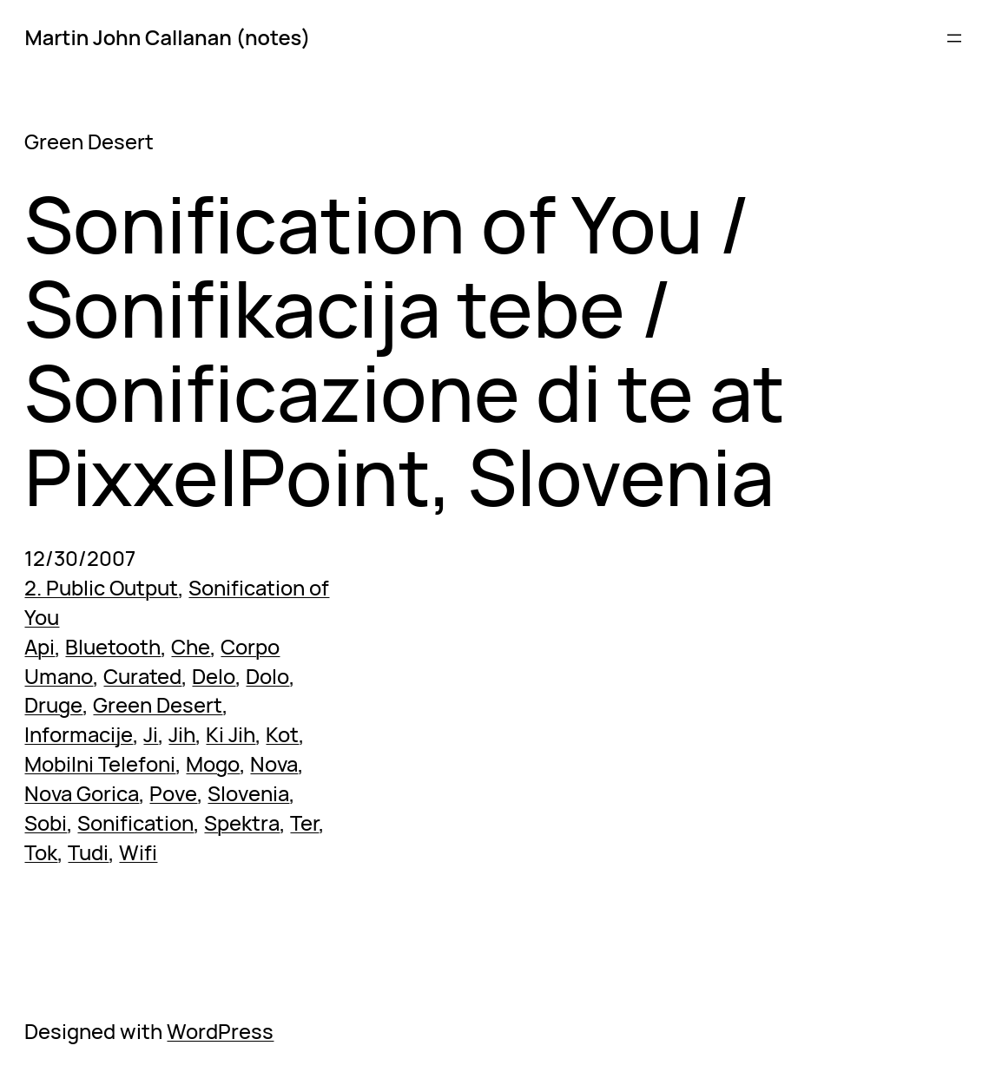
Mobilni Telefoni (99, 764)
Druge (53, 705)
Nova (274, 764)
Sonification (135, 823)
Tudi (88, 852)
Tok (40, 852)
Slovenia (248, 793)
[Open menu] (954, 38)
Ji (150, 734)
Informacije (78, 734)
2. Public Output (101, 588)
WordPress (220, 1031)
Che (190, 647)
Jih (181, 734)
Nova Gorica (81, 793)
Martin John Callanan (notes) (167, 37)
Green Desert (157, 705)
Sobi (45, 823)
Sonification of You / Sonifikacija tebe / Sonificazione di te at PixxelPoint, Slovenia (404, 351)
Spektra (242, 823)
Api (39, 647)
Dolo (267, 676)
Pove (173, 793)
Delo (213, 676)
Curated (142, 676)
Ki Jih (230, 734)
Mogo (213, 764)
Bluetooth (113, 647)
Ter (304, 823)
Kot (282, 734)
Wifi (138, 852)
